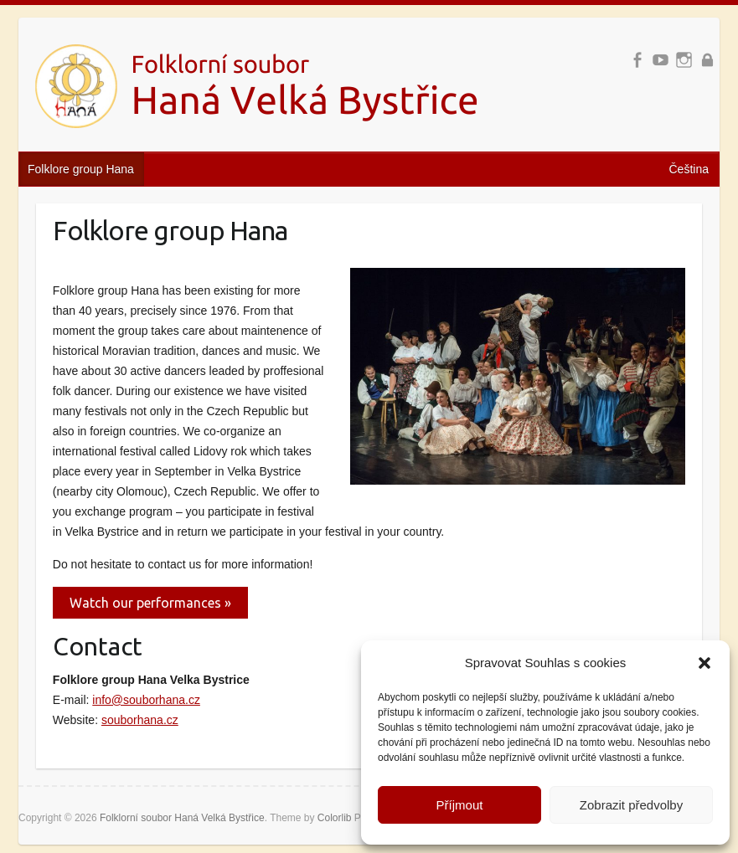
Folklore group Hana (81, 169)
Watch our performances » (150, 602)
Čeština (689, 169)
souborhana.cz (139, 720)
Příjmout (459, 805)
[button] (704, 663)
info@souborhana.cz (146, 700)
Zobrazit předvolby (631, 805)
